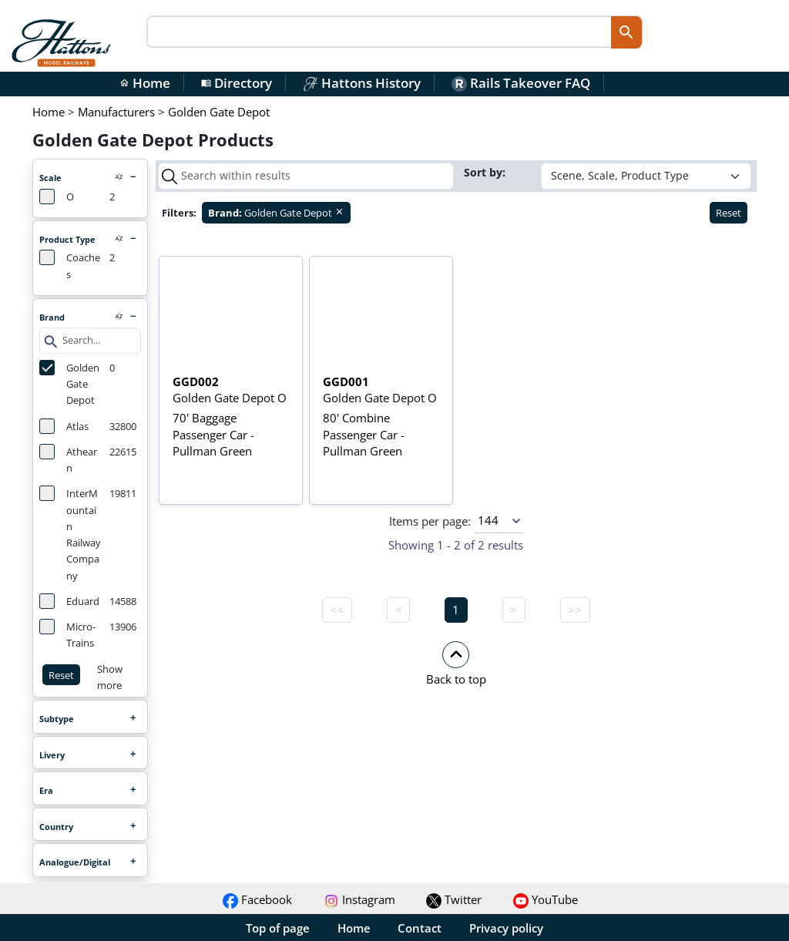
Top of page (278, 928)
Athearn (68, 459)
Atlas (64, 426)
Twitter (454, 899)
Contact (420, 928)
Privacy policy (506, 928)
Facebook (257, 899)
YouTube (545, 899)
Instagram (359, 899)
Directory (236, 83)
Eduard (69, 601)
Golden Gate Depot (69, 384)
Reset (61, 675)
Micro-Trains (67, 634)
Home (144, 83)
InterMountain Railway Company (70, 534)
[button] (456, 662)
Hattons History (362, 83)
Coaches (69, 265)
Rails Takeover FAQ (521, 83)
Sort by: (486, 172)
